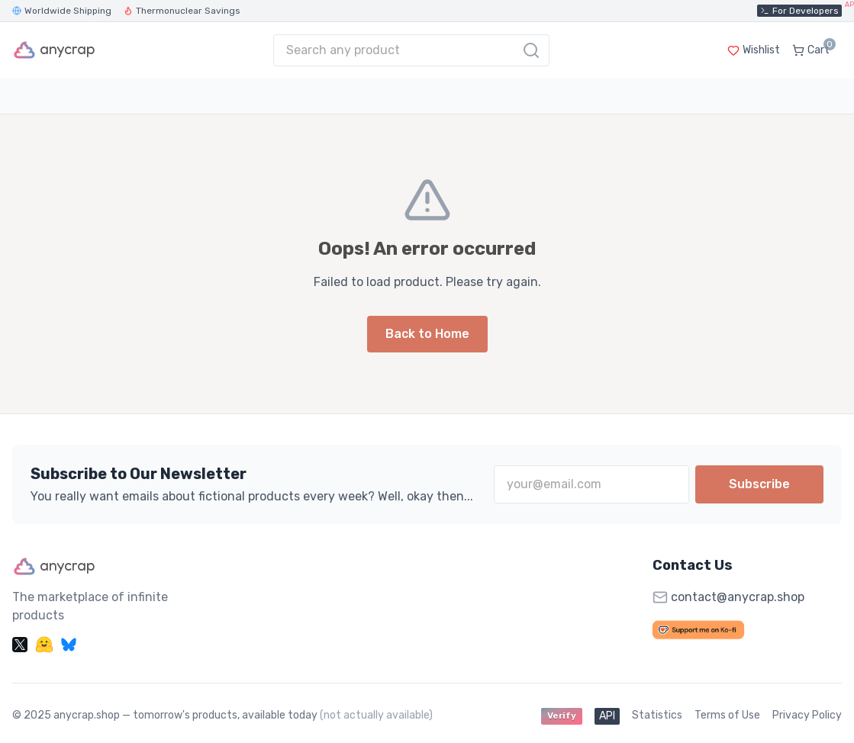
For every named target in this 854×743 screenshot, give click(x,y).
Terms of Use (727, 715)
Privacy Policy (807, 715)
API (607, 715)
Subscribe (759, 484)
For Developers (801, 10)
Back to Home (427, 333)
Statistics (657, 715)
